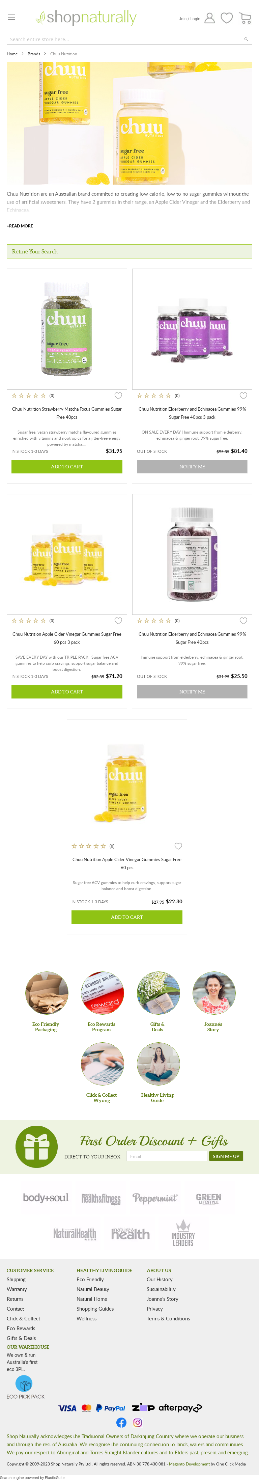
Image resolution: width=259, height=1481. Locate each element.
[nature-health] (129, 1233)
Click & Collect (23, 1318)
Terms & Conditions (168, 1318)
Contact (15, 1308)
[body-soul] (46, 1197)
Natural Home (92, 1298)
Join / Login (189, 19)
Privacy (155, 1308)
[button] (118, 395)
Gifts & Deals (21, 1338)
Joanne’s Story (162, 1298)
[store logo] (86, 18)
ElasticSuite (54, 1478)
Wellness (86, 1318)
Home (13, 53)
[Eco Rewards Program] (102, 993)
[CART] (245, 18)
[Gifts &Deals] (158, 993)
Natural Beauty (93, 1289)
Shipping (16, 1279)
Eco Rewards (21, 1328)
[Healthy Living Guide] (158, 1064)
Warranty (17, 1289)
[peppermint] (155, 1197)
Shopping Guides (95, 1308)
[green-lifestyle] (209, 1197)
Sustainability (161, 1289)
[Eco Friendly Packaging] (47, 993)
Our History (160, 1279)
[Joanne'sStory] (214, 993)
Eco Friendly (90, 1279)
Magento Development (189, 1463)
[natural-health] (75, 1233)
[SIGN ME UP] (226, 1156)
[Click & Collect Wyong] (102, 1064)
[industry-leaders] (184, 1233)
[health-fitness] (101, 1197)
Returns (15, 1298)
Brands (34, 53)
